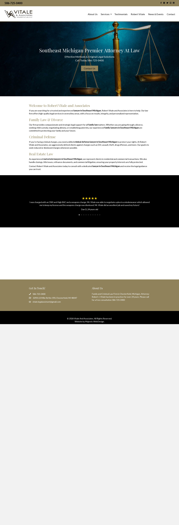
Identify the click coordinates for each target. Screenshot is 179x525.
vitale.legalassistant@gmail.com (47, 301)
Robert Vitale (138, 14)
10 (99, 214)
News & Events (155, 14)
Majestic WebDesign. (94, 321)
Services (105, 14)
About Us (92, 14)
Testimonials (121, 14)
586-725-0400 (13, 3)
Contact (171, 14)
